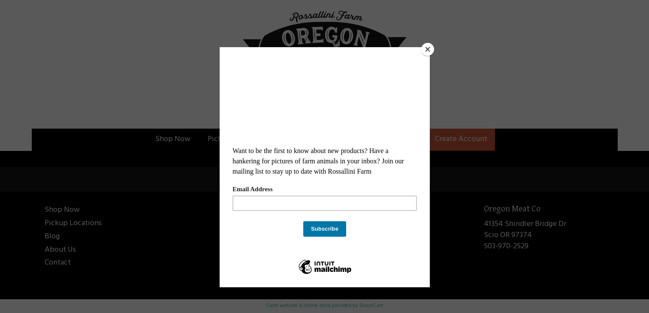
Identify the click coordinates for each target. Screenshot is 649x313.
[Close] (427, 49)
